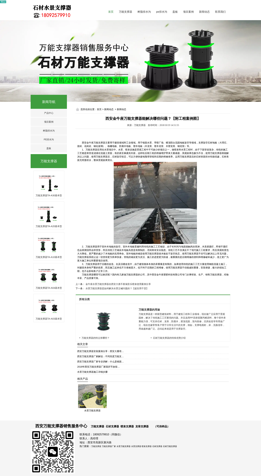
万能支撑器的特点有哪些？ (96, 338)
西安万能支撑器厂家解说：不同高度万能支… (100, 356)
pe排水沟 (161, 11)
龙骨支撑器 (142, 426)
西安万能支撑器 (49, 426)
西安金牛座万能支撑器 (93, 142)
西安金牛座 (157, 274)
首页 (111, 11)
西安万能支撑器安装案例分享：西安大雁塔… (100, 351)
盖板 (175, 11)
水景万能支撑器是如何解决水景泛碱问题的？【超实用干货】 (116, 288)
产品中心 (48, 113)
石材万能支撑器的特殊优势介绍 (169, 338)
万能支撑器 (125, 11)
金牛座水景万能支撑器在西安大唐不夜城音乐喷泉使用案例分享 (118, 284)
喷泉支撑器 (127, 426)
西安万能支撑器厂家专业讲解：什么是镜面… (100, 361)
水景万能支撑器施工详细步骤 (92, 372)
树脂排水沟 (144, 11)
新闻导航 (48, 102)
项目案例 (188, 11)
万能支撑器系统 (85, 257)
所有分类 (84, 299)
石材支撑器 (112, 426)
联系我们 (220, 11)
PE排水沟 (49, 139)
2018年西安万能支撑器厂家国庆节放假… (98, 366)
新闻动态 (204, 11)
